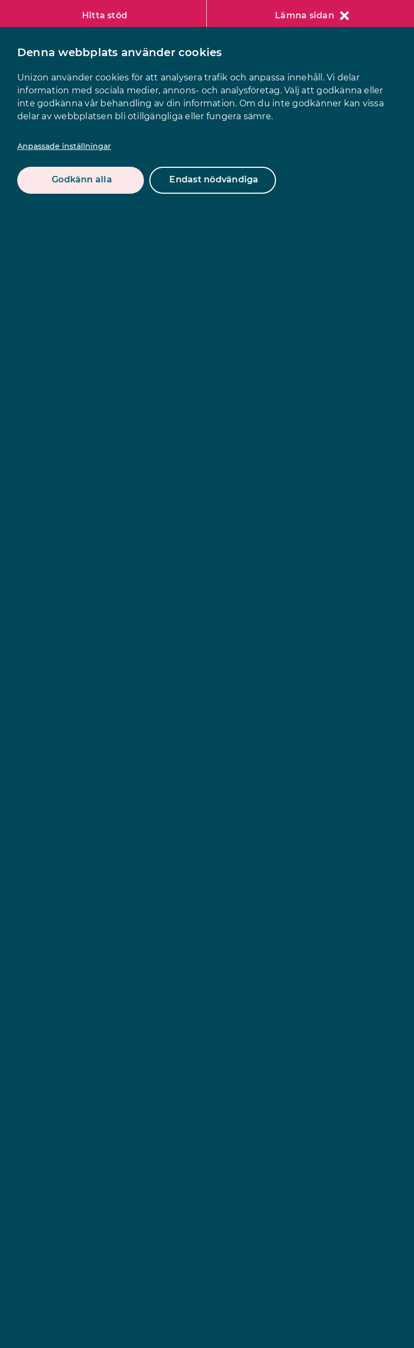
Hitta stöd (104, 15)
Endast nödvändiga (213, 179)
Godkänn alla (82, 179)
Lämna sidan (312, 15)
